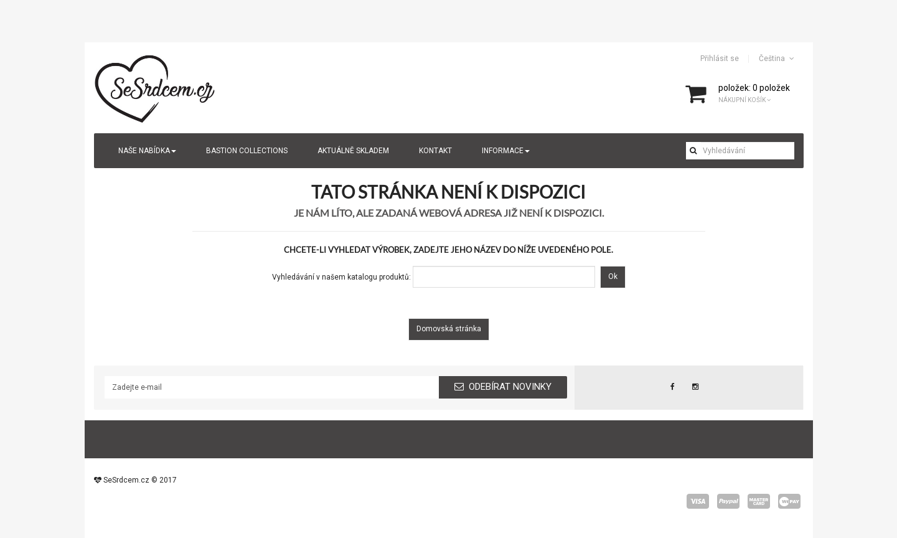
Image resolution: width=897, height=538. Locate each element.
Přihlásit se (719, 58)
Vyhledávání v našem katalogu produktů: (341, 277)
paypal (728, 501)
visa (698, 501)
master (759, 501)
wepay (789, 501)
